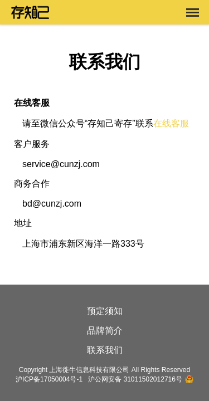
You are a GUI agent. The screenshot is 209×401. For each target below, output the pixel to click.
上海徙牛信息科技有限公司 (89, 370)
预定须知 (105, 311)
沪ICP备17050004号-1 (49, 379)
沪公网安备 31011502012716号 (135, 379)
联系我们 (105, 350)
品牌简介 (105, 330)
